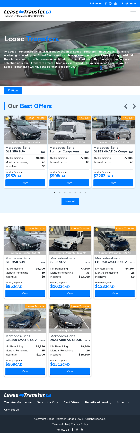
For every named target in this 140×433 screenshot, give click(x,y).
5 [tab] (75, 192)
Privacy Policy (79, 424)
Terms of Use (60, 424)
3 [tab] (65, 192)
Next (134, 106)
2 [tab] (60, 192)
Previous (125, 106)
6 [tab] (80, 192)
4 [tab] (70, 192)
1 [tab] (54, 192)
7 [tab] (85, 192)
